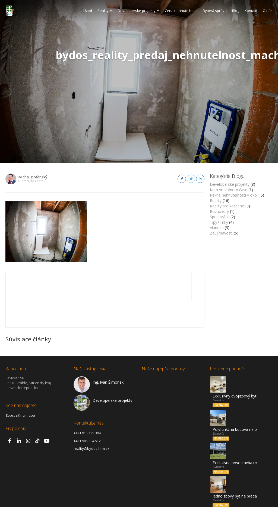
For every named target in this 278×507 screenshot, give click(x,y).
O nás (268, 10)
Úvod (87, 10)
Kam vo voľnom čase (228, 189)
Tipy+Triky (219, 222)
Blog (235, 10)
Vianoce (217, 227)
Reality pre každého (227, 205)
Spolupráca (219, 216)
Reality (104, 10)
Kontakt (251, 10)
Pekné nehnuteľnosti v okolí (234, 195)
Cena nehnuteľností (181, 10)
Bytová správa (215, 10)
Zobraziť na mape (20, 388)
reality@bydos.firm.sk (91, 421)
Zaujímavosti (221, 233)
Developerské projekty (229, 184)
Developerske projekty (138, 10)
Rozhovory (219, 211)
